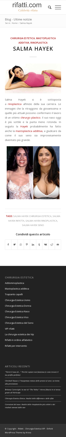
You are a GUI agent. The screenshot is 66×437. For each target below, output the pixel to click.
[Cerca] (48, 7)
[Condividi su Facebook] (8, 244)
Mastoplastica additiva (17, 288)
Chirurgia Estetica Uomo (17, 300)
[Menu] (56, 7)
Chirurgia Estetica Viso (17, 317)
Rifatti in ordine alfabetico (18, 340)
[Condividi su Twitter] (14, 244)
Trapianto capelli (14, 294)
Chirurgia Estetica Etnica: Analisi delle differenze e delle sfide (29, 398)
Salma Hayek (33, 48)
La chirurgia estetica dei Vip (19, 334)
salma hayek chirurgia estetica (32, 216)
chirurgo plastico (30, 117)
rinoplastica (14, 104)
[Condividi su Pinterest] (27, 244)
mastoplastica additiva (29, 131)
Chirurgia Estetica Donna (18, 305)
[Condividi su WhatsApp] (21, 244)
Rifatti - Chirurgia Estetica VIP (31, 428)
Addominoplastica (14, 283)
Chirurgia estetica (22, 38)
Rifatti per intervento (16, 345)
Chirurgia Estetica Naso (17, 311)
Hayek (24, 126)
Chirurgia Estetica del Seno (19, 322)
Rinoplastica (39, 42)
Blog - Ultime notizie (18, 19)
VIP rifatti (9, 328)
